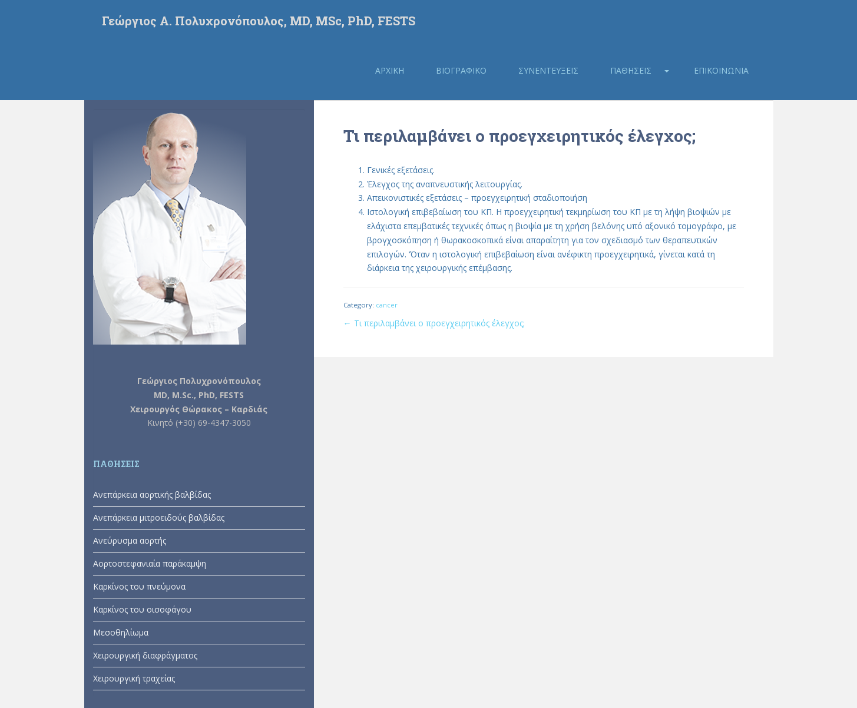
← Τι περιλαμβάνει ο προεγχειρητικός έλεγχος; (434, 323)
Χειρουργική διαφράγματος (145, 655)
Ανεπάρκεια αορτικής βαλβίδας (152, 494)
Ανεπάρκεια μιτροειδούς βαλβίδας (158, 517)
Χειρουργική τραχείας (134, 678)
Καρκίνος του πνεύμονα (139, 586)
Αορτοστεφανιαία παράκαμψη (149, 563)
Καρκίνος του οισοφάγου (142, 609)
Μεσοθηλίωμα (120, 632)
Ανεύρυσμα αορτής (129, 540)
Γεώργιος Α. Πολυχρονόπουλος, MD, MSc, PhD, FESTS (258, 20)
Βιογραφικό (461, 70)
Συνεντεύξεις (548, 70)
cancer (387, 304)
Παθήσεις (630, 70)
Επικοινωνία (721, 70)
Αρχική (389, 70)
